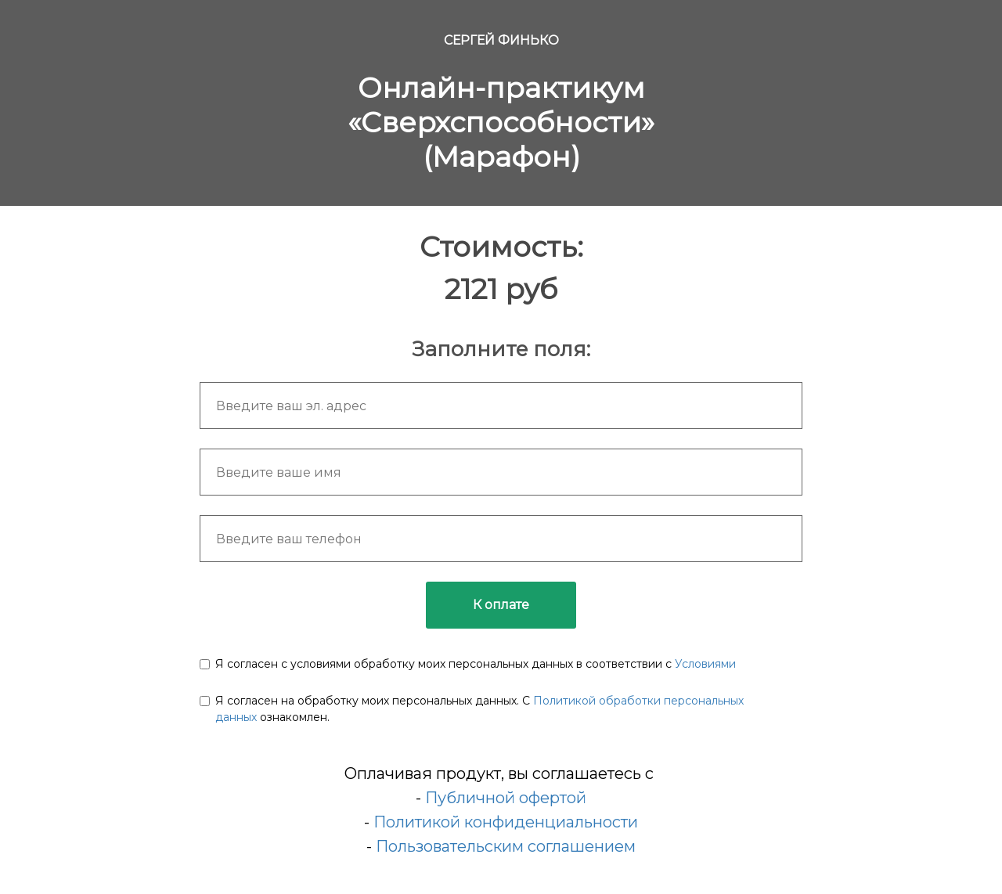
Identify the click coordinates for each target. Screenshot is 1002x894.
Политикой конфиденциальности (505, 822)
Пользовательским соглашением (506, 846)
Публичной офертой (505, 797)
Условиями (705, 664)
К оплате (501, 604)
